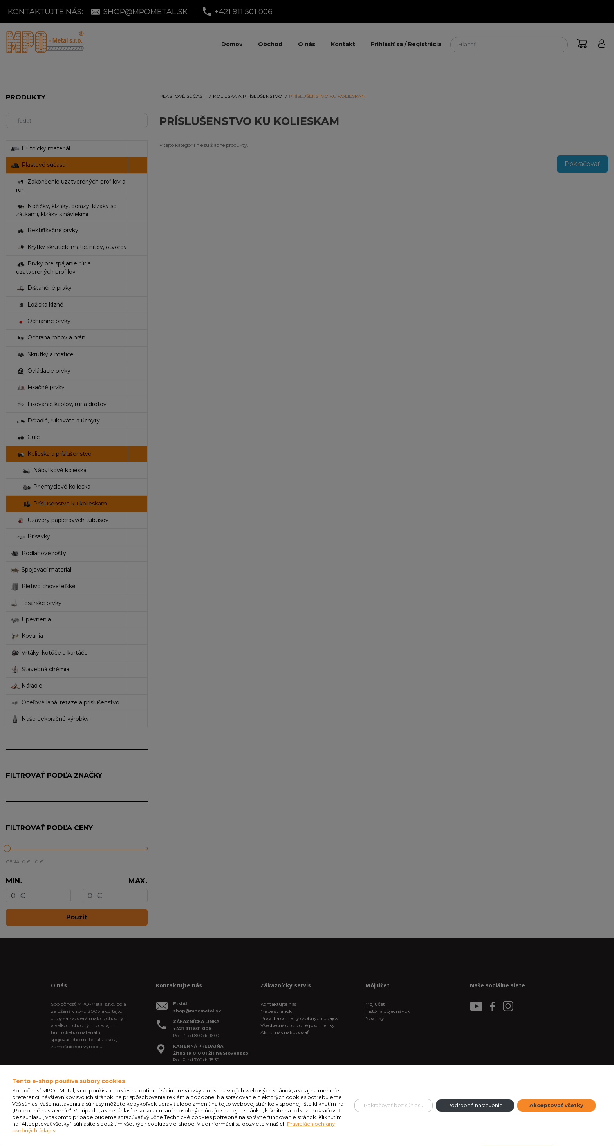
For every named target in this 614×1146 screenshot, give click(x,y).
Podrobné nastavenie (475, 1105)
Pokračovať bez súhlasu (393, 1105)
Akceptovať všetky (556, 1105)
